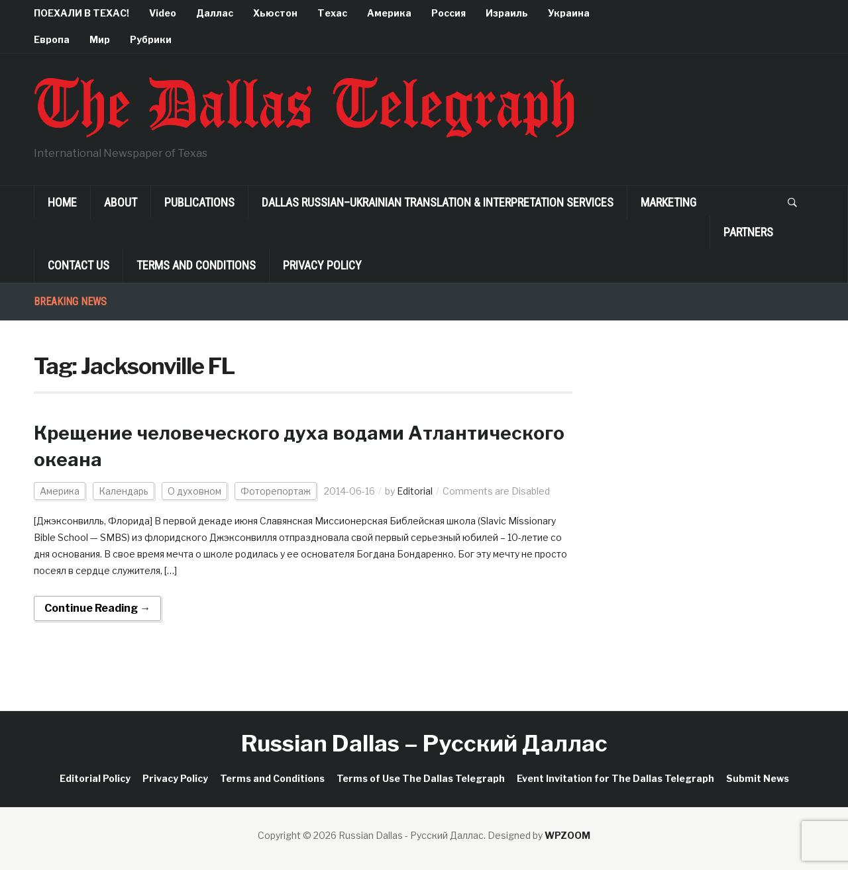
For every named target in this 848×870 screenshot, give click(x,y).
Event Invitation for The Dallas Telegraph (615, 778)
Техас (332, 13)
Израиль (507, 13)
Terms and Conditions (196, 265)
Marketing (668, 202)
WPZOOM (567, 835)
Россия (448, 13)
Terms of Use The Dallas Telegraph (421, 778)
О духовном (194, 491)
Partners (748, 232)
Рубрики (151, 39)
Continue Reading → (97, 608)
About (120, 202)
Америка (389, 13)
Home (62, 202)
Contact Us (78, 265)
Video (162, 13)
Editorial (415, 491)
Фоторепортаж (275, 491)
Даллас (214, 13)
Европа (52, 39)
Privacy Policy (322, 265)
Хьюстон (275, 13)
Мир (99, 39)
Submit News (757, 778)
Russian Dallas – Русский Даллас (424, 743)
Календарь (123, 491)
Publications (199, 202)
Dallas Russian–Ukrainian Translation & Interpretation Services (437, 202)
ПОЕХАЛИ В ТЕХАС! (81, 13)
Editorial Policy (95, 778)
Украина (569, 13)
